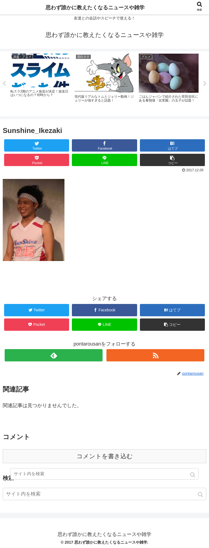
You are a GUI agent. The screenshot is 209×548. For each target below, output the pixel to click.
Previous (4, 83)
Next (205, 83)
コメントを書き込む (105, 456)
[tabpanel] (40, 83)
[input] (104, 494)
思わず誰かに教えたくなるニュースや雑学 (95, 7)
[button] (201, 494)
